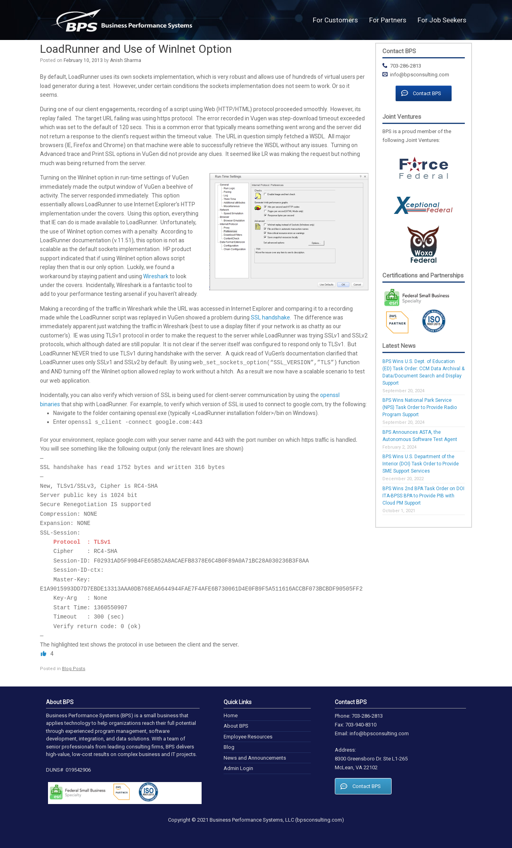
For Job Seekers (442, 20)
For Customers (335, 20)
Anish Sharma (125, 60)
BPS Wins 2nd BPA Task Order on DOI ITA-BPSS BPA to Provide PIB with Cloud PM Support (423, 496)
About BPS (236, 726)
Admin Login (238, 768)
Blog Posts (73, 668)
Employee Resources (248, 737)
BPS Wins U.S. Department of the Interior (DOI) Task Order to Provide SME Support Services (420, 464)
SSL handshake (270, 317)
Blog (229, 747)
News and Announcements (255, 758)
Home (231, 715)
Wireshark (155, 276)
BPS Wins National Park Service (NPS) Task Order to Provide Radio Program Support (419, 407)
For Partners (387, 20)
